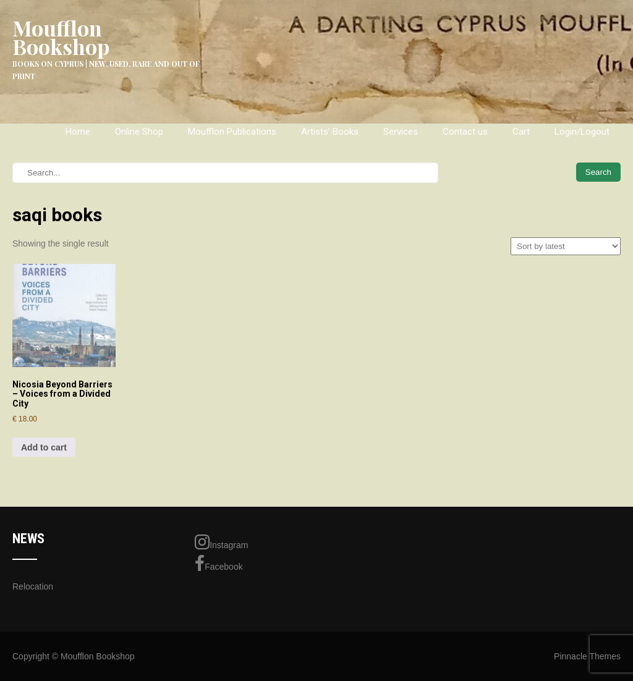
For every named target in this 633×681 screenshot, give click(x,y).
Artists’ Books (330, 131)
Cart (521, 131)
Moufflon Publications (232, 131)
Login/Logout (582, 131)
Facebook (218, 563)
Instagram (221, 542)
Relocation (32, 586)
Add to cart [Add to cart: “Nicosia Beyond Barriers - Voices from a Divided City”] (44, 447)
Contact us (465, 131)
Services (400, 131)
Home (78, 131)
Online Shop (139, 131)
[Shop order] (566, 246)
